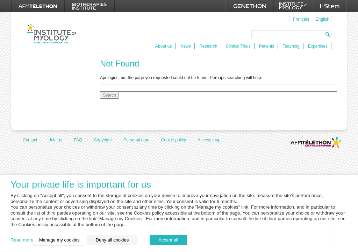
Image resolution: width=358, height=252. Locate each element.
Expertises (318, 46)
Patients (266, 46)
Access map (209, 140)
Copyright (103, 140)
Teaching (291, 46)
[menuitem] (300, 19)
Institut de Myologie (51, 33)
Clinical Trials (238, 46)
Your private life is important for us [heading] (80, 184)
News (185, 46)
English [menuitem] (322, 19)
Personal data (136, 140)
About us (163, 46)
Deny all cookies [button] (112, 240)
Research (208, 46)
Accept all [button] (168, 240)
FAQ (78, 140)
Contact (30, 140)
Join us (55, 140)
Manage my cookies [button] (59, 240)
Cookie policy (173, 140)
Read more (22, 240)
